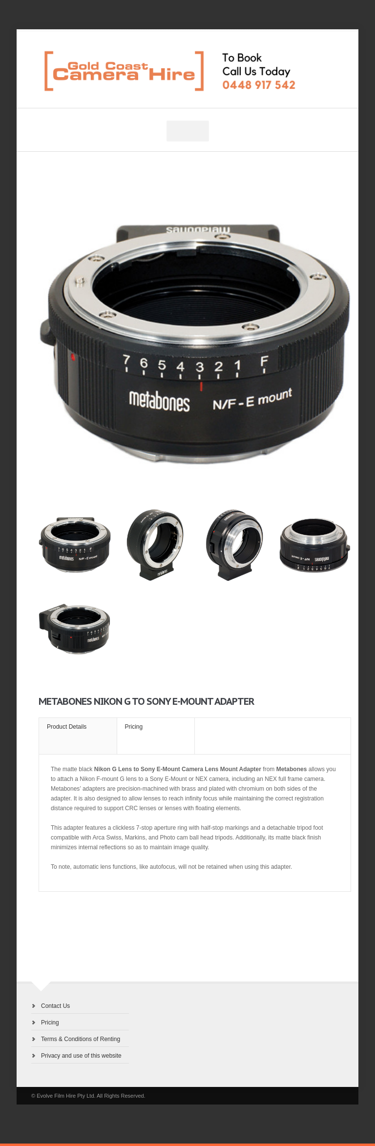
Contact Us (55, 1006)
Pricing (50, 1022)
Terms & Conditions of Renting (80, 1039)
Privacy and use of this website (81, 1055)
